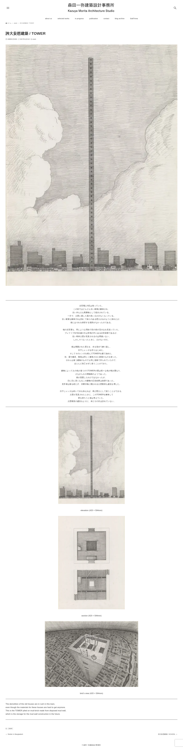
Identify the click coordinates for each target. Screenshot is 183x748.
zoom (34, 39)
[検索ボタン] (175, 8)
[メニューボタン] (8, 8)
